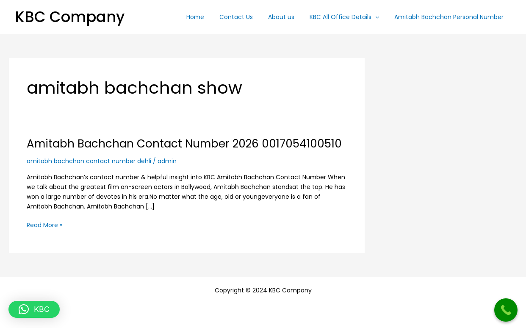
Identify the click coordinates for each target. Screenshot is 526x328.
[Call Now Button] (506, 310)
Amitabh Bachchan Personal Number (450, 17)
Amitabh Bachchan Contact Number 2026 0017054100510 (184, 143)
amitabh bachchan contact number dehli (89, 161)
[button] (380, 17)
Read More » (44, 224)
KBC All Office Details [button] (349, 17)
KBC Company (70, 16)
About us (290, 17)
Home (210, 17)
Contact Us (248, 17)
